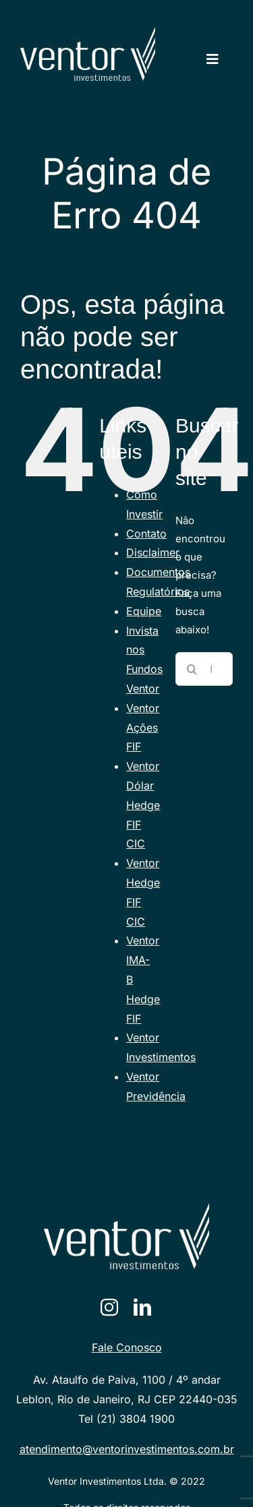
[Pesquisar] (192, 669)
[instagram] (110, 1307)
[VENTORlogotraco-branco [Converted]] (126, 1208)
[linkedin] (143, 1307)
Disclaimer (152, 552)
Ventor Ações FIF (142, 727)
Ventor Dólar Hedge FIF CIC (143, 804)
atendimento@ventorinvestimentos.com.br (127, 1449)
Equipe (143, 611)
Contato (146, 533)
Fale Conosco (127, 1347)
